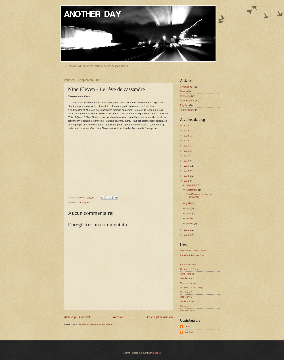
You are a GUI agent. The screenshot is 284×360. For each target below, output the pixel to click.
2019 (186, 150)
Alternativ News (188, 264)
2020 (186, 145)
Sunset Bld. (186, 306)
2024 (186, 135)
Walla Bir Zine (187, 310)
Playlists (184, 105)
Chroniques (84, 202)
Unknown (188, 332)
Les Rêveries (187, 278)
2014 (186, 170)
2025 (186, 130)
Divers (183, 91)
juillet (189, 203)
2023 (186, 140)
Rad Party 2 (186, 296)
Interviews (185, 96)
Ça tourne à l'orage (190, 269)
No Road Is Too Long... (192, 287)
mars (189, 213)
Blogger (156, 352)
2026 (186, 125)
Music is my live (188, 283)
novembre (191, 185)
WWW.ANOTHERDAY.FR (193, 250)
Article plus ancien (159, 317)
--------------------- (188, 259)
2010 (186, 234)
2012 (186, 180)
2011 (186, 229)
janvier (190, 223)
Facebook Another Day (192, 255)
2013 (186, 175)
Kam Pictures (187, 273)
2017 (186, 155)
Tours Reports (187, 109)
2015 (186, 165)
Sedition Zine (187, 301)
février (189, 218)
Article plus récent (77, 317)
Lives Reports (187, 100)
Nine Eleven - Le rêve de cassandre (199, 195)
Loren (187, 326)
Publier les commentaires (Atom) (95, 324)
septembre (192, 190)
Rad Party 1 (186, 292)
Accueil (118, 317)
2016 (186, 160)
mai (188, 208)
